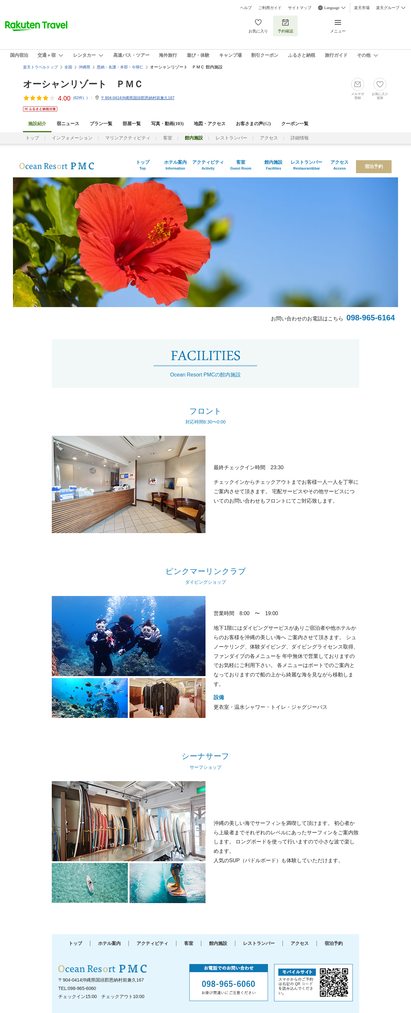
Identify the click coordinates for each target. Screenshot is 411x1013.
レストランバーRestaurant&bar (306, 165)
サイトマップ (299, 8)
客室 (167, 138)
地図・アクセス (210, 123)
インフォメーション (72, 138)
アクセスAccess (339, 165)
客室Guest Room (240, 165)
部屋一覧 (132, 123)
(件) (81, 98)
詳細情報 (300, 138)
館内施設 (218, 943)
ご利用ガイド (270, 8)
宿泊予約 (374, 166)
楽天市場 (362, 8)
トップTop (143, 165)
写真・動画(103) (167, 123)
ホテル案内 (109, 943)
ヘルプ (246, 8)
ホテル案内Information (175, 165)
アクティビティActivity (208, 165)
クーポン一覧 (294, 123)
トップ (32, 138)
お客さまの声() (253, 123)
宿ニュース (68, 123)
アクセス (269, 138)
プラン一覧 (101, 123)
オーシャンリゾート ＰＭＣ (83, 84)
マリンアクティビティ (127, 138)
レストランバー (231, 138)
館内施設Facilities (273, 165)
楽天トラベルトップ (40, 67)
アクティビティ (152, 943)
